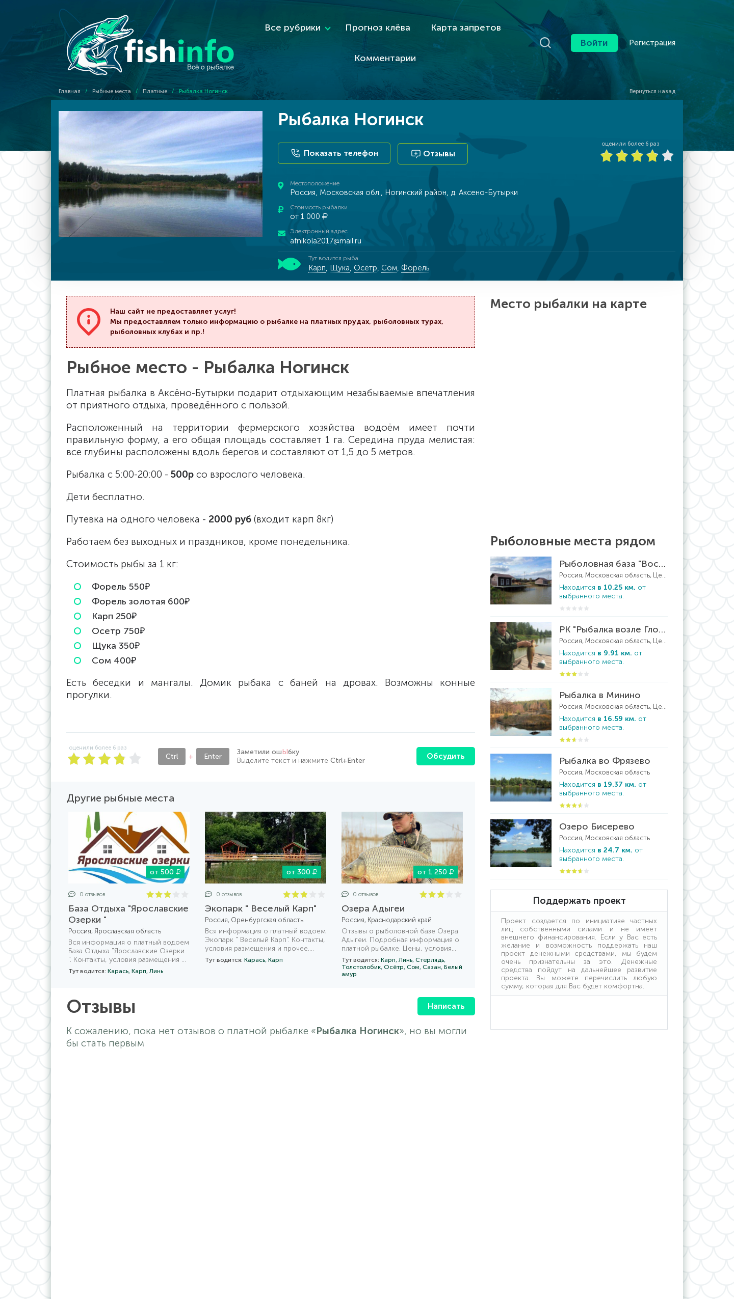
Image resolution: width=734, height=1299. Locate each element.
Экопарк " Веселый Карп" (261, 898)
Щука (340, 257)
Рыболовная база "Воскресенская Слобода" (613, 553)
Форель (415, 257)
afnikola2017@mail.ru (325, 230)
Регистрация (652, 38)
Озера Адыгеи (373, 898)
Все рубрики (274, 23)
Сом (389, 257)
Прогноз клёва (359, 23)
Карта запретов (447, 23)
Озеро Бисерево (597, 816)
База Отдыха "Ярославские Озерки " (128, 904)
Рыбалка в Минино (600, 684)
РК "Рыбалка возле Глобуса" (613, 619)
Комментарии (367, 53)
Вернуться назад (647, 82)
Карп (317, 257)
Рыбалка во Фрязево (604, 750)
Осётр (365, 257)
